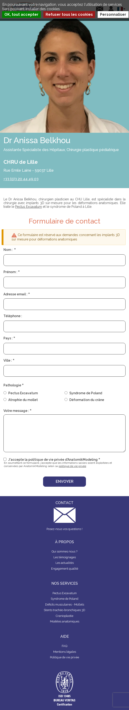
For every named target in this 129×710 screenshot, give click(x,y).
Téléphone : (12, 316)
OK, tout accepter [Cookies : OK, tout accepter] (21, 14)
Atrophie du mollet (23, 400)
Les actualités (65, 563)
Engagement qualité (64, 568)
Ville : (7, 360)
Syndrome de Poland (85, 393)
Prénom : (10, 272)
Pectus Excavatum (28, 206)
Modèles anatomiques (64, 621)
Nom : (8, 250)
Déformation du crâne (86, 400)
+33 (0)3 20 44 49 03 (20, 179)
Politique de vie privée (64, 657)
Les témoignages (64, 557)
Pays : (8, 338)
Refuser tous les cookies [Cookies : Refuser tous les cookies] (69, 14)
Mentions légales (64, 651)
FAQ (64, 646)
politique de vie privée (72, 466)
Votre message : (16, 411)
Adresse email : (15, 294)
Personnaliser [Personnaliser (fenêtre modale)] (113, 14)
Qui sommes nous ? (64, 551)
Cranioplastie (64, 616)
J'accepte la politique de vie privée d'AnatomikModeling (53, 459)
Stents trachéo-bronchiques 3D (64, 610)
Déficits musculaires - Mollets (64, 604)
